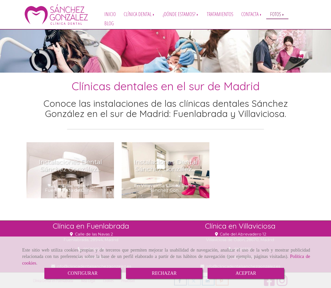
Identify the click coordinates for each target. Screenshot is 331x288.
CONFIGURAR (82, 273)
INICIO (110, 13)
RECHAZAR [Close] (164, 273)
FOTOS (277, 13)
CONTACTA (251, 13)
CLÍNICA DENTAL (139, 13)
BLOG (109, 23)
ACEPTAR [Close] (246, 273)
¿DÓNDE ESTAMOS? (181, 13)
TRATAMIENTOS (220, 13)
